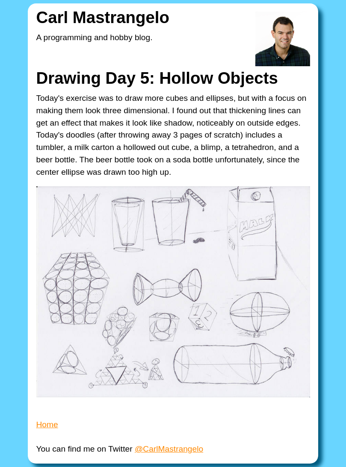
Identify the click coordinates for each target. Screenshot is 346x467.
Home (47, 424)
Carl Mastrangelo (102, 17)
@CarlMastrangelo (169, 448)
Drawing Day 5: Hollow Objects (157, 78)
